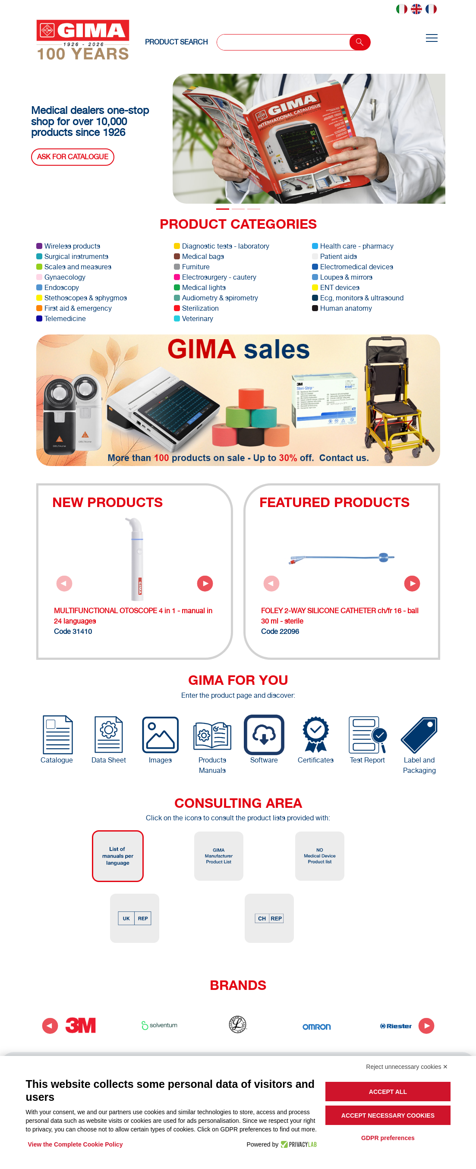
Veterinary (193, 319)
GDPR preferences (388, 1137)
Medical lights (200, 288)
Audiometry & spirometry (216, 298)
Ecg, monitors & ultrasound (357, 298)
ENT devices (335, 288)
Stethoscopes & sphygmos (81, 298)
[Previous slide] (64, 583)
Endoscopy (57, 288)
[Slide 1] (238, 209)
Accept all (388, 1091)
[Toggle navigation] (431, 38)
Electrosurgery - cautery (215, 277)
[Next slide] (205, 583)
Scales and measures (73, 267)
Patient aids (334, 256)
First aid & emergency (74, 308)
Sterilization (196, 308)
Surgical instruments (72, 256)
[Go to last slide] (50, 1026)
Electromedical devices (352, 267)
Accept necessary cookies (388, 1115)
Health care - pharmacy (353, 246)
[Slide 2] (253, 209)
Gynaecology (60, 277)
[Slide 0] (222, 209)
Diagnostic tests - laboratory (221, 246)
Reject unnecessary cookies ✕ (407, 1066)
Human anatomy (342, 308)
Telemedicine (61, 319)
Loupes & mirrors (342, 277)
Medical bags (199, 256)
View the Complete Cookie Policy (75, 1144)
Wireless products (68, 246)
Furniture (192, 267)
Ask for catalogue (72, 157)
